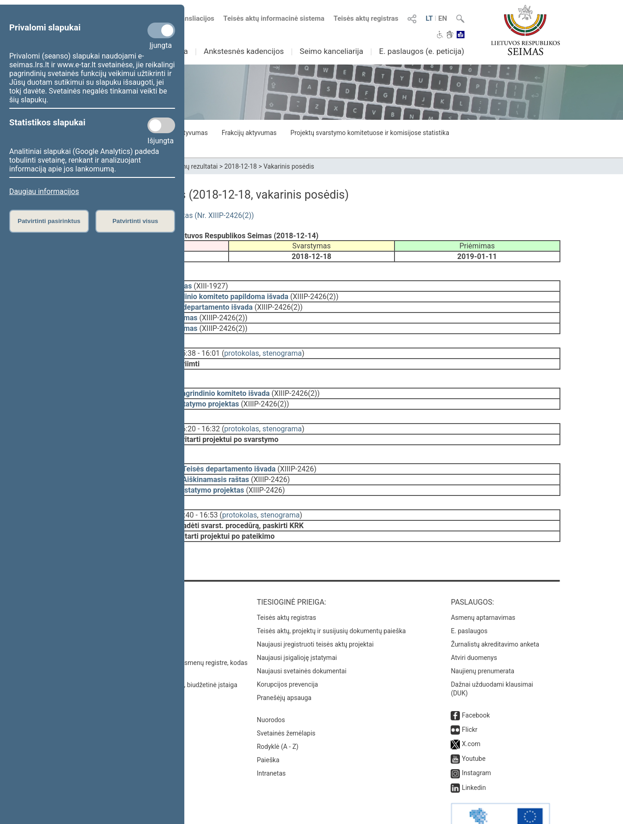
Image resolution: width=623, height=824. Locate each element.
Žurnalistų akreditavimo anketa (495, 618)
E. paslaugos (469, 605)
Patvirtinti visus (135, 221)
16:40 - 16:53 (197, 495)
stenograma (281, 346)
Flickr (469, 703)
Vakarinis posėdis (289, 166)
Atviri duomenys (474, 632)
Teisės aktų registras (366, 18)
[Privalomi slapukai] (161, 30)
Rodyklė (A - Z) (278, 720)
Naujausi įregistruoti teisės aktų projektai (315, 618)
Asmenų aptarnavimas (483, 591)
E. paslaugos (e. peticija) (421, 51)
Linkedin (474, 761)
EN (442, 18)
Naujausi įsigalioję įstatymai (297, 632)
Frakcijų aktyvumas (249, 132)
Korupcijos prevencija (287, 658)
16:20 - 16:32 (198, 416)
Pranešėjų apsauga (284, 672)
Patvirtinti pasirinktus (49, 221)
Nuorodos (271, 694)
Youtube (473, 732)
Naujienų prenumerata (482, 645)
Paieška (268, 734)
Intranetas (271, 747)
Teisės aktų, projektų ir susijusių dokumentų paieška (331, 605)
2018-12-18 (240, 166)
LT (429, 18)
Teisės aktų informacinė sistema (274, 18)
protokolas (241, 346)
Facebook (476, 689)
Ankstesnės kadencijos (244, 51)
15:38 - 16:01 (198, 346)
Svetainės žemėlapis (286, 707)
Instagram (476, 747)
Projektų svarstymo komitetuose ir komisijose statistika (369, 132)
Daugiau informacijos (44, 191)
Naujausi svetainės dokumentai (302, 645)
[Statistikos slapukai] (161, 125)
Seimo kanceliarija (331, 51)
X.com (471, 718)
